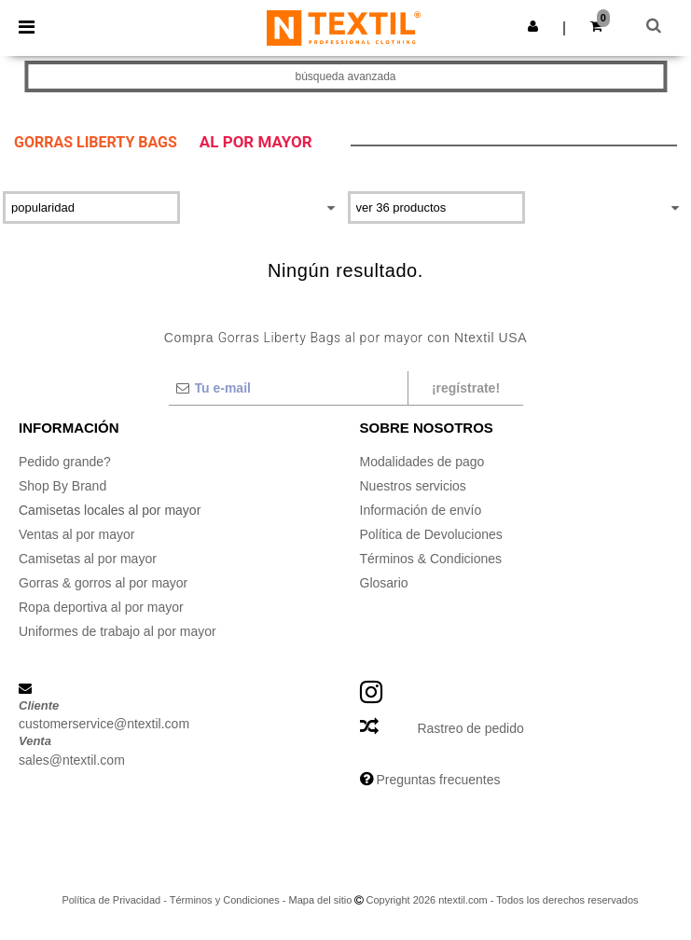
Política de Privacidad (111, 899)
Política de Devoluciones (431, 534)
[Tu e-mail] (288, 388)
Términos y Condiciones (225, 899)
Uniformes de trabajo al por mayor (117, 631)
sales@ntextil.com (72, 760)
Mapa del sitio (320, 899)
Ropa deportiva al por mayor (101, 607)
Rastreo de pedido (470, 728)
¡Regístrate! (466, 387)
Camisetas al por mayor (88, 558)
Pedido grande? (65, 461)
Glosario (384, 582)
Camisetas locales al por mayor (109, 510)
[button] (533, 26)
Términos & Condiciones (431, 558)
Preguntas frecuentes (438, 779)
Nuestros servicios (413, 485)
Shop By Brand (62, 485)
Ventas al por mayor (77, 534)
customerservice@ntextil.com (104, 723)
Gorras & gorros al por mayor (103, 582)
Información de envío (421, 510)
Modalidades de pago (422, 461)
